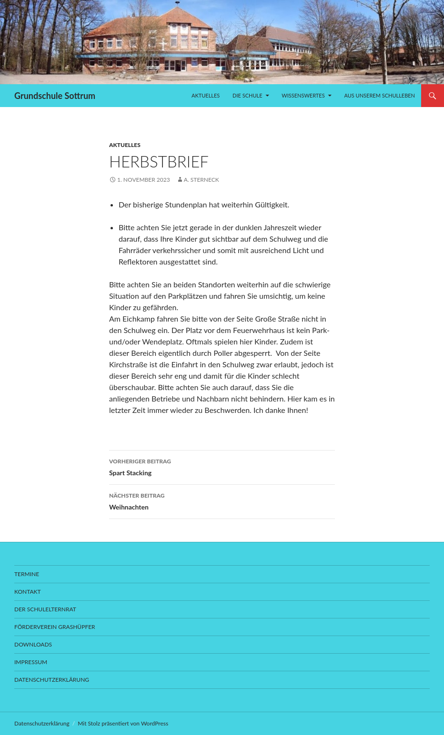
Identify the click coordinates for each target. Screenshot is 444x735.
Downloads (33, 644)
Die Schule (247, 95)
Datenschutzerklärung (51, 679)
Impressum (30, 662)
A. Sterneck (201, 179)
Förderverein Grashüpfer (54, 626)
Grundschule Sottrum (54, 95)
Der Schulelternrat (45, 609)
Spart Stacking (222, 466)
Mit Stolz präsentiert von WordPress (123, 723)
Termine (26, 574)
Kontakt (27, 591)
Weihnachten (222, 500)
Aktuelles (206, 95)
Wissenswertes (303, 95)
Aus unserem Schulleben (379, 95)
